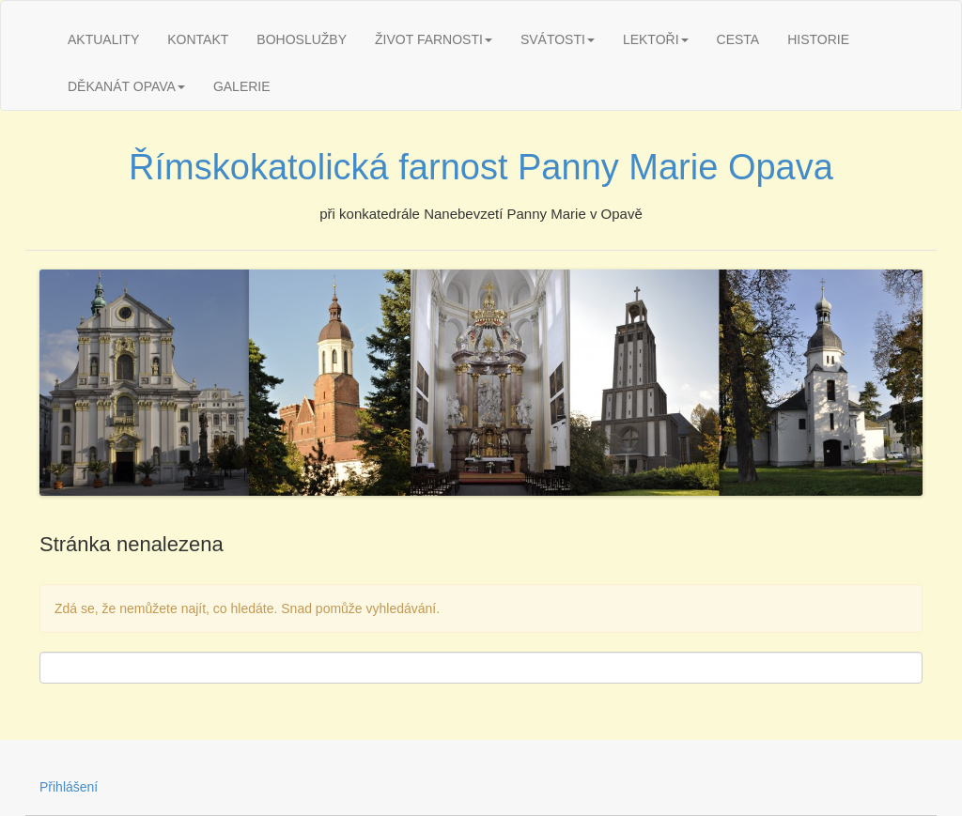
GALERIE (242, 86)
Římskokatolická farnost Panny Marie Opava (481, 167)
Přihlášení (68, 786)
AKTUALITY (103, 39)
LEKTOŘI (656, 39)
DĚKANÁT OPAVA (126, 86)
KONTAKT (197, 39)
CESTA (738, 39)
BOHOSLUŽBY (301, 39)
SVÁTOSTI (557, 39)
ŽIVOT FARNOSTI (433, 39)
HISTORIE (818, 39)
